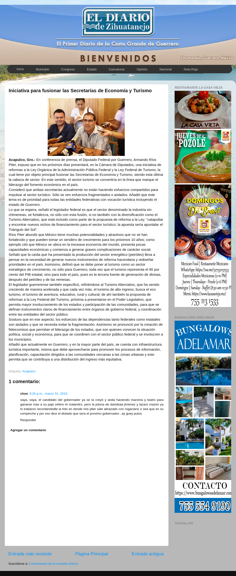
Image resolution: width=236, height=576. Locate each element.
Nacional (165, 69)
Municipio (42, 69)
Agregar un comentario (28, 430)
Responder (28, 420)
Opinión (142, 69)
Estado (92, 69)
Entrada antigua (148, 553)
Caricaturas (117, 69)
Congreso (68, 69)
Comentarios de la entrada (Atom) (53, 563)
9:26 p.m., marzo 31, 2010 (48, 393)
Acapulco (29, 371)
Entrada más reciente (30, 553)
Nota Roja (191, 69)
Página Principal (91, 553)
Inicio (20, 69)
